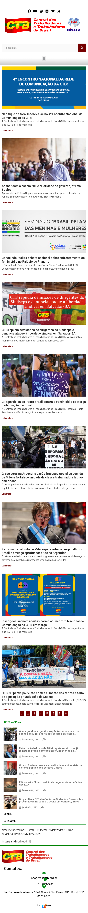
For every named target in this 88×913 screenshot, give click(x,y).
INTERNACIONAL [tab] (13, 722)
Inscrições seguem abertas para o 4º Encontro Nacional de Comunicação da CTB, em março (43, 623)
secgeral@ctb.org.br (44, 878)
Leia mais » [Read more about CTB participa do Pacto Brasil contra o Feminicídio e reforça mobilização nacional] (7, 418)
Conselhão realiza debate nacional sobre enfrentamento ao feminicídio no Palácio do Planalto (43, 259)
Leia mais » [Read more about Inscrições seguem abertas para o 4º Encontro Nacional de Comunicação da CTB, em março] (7, 637)
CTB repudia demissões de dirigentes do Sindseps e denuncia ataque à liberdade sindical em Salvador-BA (38, 331)
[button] (44, 58)
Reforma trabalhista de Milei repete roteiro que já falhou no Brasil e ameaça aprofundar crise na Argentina (43, 551)
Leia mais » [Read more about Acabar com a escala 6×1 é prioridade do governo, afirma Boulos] (7, 202)
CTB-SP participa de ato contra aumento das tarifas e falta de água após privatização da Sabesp (43, 695)
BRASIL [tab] (8, 814)
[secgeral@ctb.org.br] (44, 873)
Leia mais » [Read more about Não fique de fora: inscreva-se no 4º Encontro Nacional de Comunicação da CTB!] (7, 130)
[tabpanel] (44, 768)
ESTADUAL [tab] (10, 821)
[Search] (82, 48)
